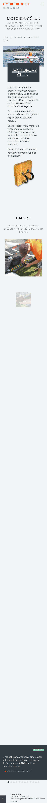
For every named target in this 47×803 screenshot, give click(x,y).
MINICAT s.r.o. (16, 794)
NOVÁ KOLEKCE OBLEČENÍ (19, 771)
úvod (6, 37)
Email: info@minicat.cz (20, 799)
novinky (38, 750)
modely (18, 37)
